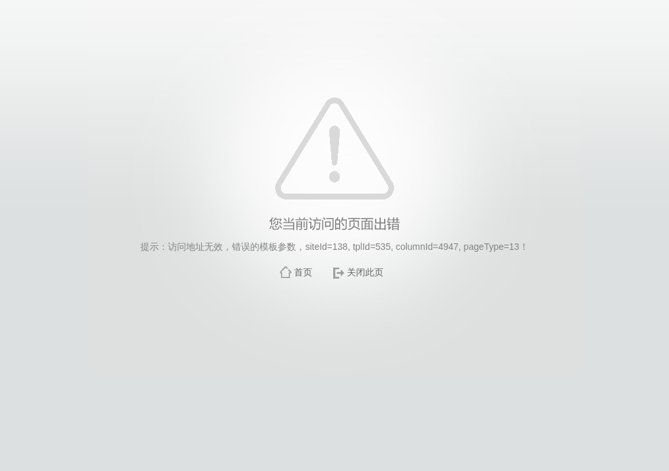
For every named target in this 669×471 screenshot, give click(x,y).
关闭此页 (365, 272)
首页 (303, 272)
